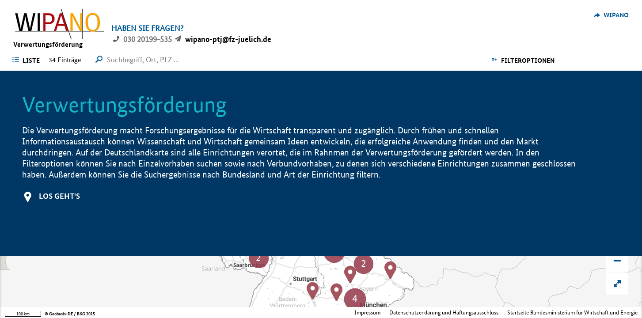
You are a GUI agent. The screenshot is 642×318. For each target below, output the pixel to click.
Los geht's (59, 196)
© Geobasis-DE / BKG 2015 (70, 313)
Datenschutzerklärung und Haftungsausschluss (443, 312)
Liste (31, 60)
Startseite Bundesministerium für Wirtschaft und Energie (572, 312)
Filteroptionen (528, 60)
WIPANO (616, 15)
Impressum (367, 312)
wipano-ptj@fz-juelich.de (228, 39)
